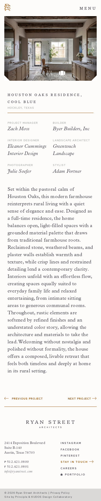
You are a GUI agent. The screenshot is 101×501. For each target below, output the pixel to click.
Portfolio (73, 474)
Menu (88, 8)
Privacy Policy (59, 492)
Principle (21, 496)
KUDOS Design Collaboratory (51, 496)
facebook (70, 449)
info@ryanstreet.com (18, 471)
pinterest (70, 455)
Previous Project (23, 398)
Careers (69, 468)
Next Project (82, 398)
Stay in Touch (77, 461)
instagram (71, 442)
